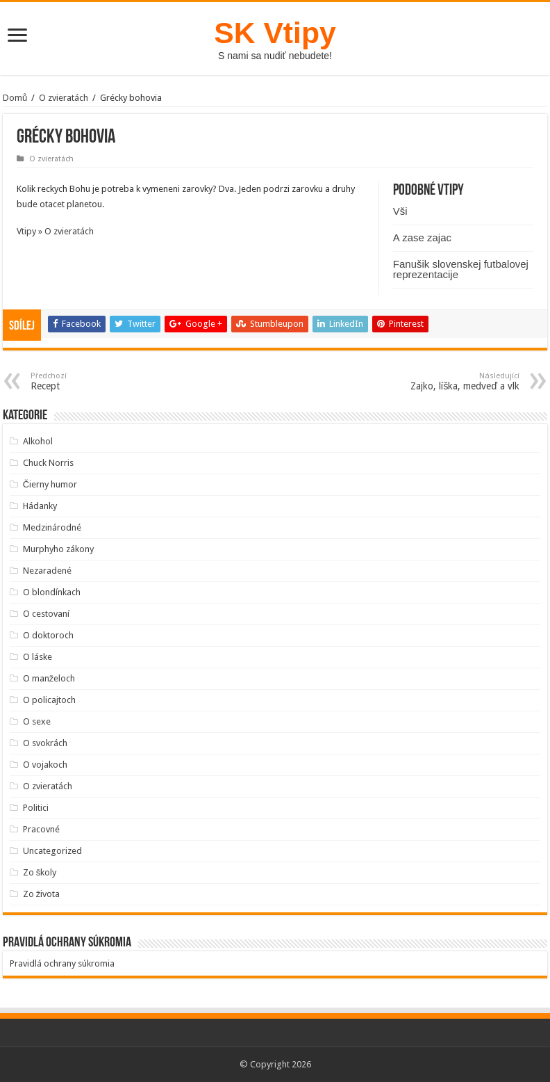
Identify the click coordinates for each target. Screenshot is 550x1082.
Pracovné (41, 829)
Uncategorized (52, 851)
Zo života (41, 894)
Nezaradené (47, 570)
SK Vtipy (274, 32)
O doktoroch (48, 635)
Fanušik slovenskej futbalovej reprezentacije (460, 269)
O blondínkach (52, 592)
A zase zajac (422, 237)
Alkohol (38, 441)
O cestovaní (46, 613)
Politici (36, 807)
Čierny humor (50, 484)
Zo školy (40, 872)
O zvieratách (63, 97)
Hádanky (40, 506)
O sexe (37, 721)
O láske (37, 657)
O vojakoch (45, 764)
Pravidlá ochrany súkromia (62, 963)
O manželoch (49, 678)
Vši (400, 211)
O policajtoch (49, 700)
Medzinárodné (52, 527)
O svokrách (45, 743)
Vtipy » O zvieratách (55, 231)
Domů (15, 97)
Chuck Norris (48, 463)
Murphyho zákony (58, 549)
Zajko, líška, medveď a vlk (448, 381)
